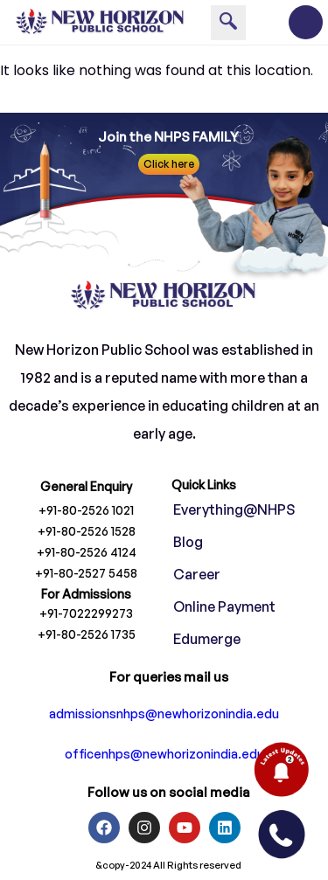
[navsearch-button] (228, 22)
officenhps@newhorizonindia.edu (164, 753)
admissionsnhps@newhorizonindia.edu (164, 713)
